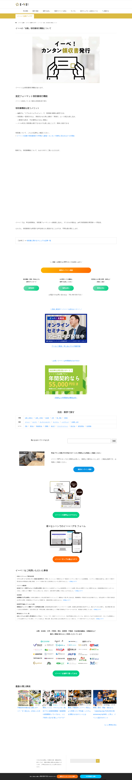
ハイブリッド (65, 422)
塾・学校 (59, 418)
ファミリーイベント (62, 426)
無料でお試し (46, 11)
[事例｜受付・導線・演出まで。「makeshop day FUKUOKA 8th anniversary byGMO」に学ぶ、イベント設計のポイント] (105, 698)
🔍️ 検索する (105, 11)
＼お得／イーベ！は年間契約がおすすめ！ (66, 361)
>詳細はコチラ (67, 600)
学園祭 (46, 426)
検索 (114, 441)
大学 (53, 418)
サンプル (73, 11)
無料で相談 (35, 11)
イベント (27, 422)
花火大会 (73, 426)
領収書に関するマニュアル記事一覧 (39, 240)
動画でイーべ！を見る (60, 11)
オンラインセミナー (45, 422)
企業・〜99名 (39, 418)
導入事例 (25, 11)
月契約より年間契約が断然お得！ (66, 398)
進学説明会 (81, 426)
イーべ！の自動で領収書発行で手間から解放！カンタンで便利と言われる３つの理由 (45, 136)
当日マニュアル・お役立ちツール (89, 11)
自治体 (47, 418)
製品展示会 (39, 426)
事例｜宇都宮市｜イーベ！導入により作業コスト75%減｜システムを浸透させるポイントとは (79, 711)
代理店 (66, 418)
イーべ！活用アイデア (24, 16)
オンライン (56, 422)
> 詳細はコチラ (73, 581)
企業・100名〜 (29, 418)
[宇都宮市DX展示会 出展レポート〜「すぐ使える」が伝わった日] (29, 698)
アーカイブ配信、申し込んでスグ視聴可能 (66, 346)
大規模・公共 (74, 422)
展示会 (32, 426)
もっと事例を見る (110, 725)
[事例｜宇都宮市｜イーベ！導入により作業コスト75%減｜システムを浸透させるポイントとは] (79, 698)
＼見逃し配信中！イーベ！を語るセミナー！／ (66, 309)
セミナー (34, 422)
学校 (26, 426)
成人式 (53, 426)
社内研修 (89, 426)
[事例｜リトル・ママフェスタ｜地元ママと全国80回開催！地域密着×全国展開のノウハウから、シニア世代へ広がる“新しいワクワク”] (54, 698)
